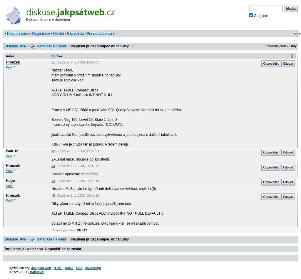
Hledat (58, 33)
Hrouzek (13, 62)
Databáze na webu (52, 46)
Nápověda (75, 33)
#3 (53, 166)
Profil (9, 67)
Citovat (288, 63)
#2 (53, 151)
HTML (57, 268)
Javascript (93, 268)
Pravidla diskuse (101, 33)
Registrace (41, 33)
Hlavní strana (18, 33)
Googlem (258, 15)
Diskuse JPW (15, 46)
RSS (132, 46)
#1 (53, 62)
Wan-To (12, 151)
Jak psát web (41, 268)
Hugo (10, 181)
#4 (53, 181)
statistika (36, 272)
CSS (79, 268)
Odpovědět (271, 63)
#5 (53, 195)
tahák (69, 268)
